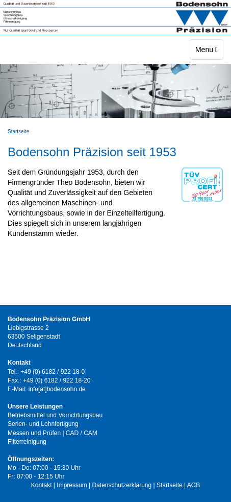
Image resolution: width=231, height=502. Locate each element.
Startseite (18, 131)
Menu (209, 49)
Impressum (72, 485)
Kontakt (41, 485)
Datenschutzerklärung (121, 485)
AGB (193, 485)
